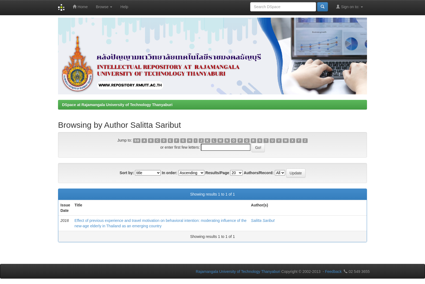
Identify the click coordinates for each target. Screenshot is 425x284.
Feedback (333, 271)
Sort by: (127, 173)
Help (124, 7)
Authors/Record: (258, 173)
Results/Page (217, 173)
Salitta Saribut (263, 220)
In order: (169, 173)
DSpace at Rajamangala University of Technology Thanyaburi (117, 105)
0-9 (137, 140)
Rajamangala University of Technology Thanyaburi (238, 271)
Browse (104, 7)
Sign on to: (349, 6)
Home (80, 6)
